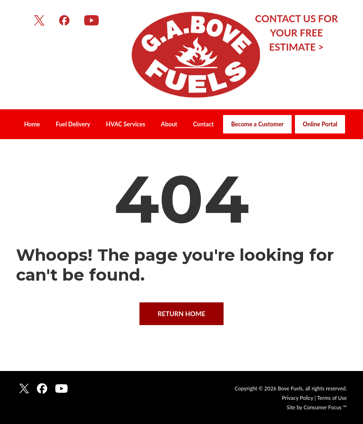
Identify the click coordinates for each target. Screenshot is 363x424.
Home (32, 124)
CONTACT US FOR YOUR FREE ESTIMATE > (296, 33)
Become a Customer (257, 124)
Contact (203, 124)
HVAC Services (125, 124)
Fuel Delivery (73, 124)
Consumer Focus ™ (325, 407)
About (169, 124)
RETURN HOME (181, 313)
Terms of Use (332, 398)
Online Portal (320, 124)
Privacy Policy (297, 398)
